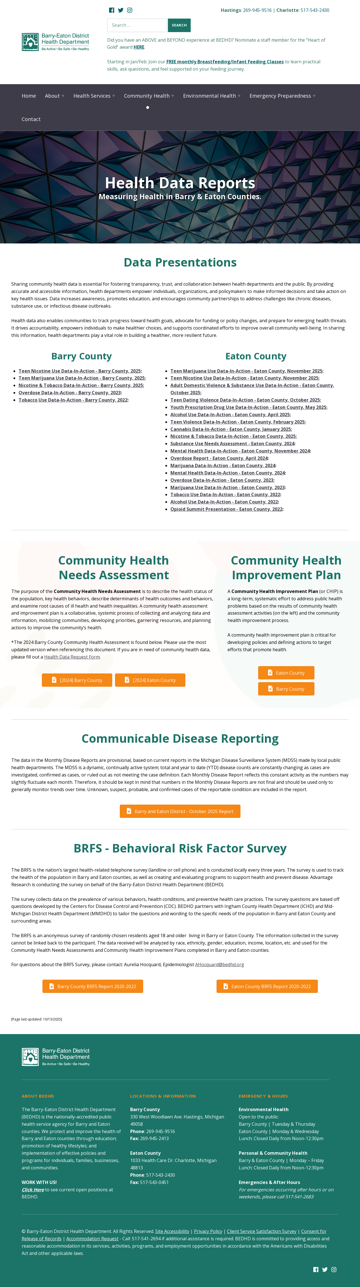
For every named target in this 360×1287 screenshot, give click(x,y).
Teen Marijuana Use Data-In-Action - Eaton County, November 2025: (246, 371)
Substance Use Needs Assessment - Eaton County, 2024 (232, 443)
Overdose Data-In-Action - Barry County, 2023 (70, 393)
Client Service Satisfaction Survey (261, 1231)
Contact (31, 119)
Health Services (92, 95)
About (52, 95)
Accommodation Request (92, 1238)
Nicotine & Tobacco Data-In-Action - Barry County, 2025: (81, 385)
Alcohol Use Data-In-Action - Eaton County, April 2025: (230, 414)
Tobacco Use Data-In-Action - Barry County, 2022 (73, 400)
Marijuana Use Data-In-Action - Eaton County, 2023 (227, 487)
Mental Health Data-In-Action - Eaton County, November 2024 (240, 451)
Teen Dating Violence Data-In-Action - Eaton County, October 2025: (245, 400)
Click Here (33, 1190)
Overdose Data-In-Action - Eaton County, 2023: (222, 480)
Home (29, 95)
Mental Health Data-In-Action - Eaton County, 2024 (227, 473)
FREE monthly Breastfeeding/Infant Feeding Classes (225, 62)
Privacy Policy (208, 1231)
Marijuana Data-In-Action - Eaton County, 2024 (222, 465)
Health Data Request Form (72, 657)
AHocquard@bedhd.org (219, 964)
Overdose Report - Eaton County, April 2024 (218, 458)
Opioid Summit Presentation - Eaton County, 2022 (226, 509)
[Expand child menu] (63, 95)
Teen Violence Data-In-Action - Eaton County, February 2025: (238, 422)
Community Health (147, 95)
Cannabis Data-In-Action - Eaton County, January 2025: (231, 429)
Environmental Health (209, 95)
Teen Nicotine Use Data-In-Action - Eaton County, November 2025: (245, 378)
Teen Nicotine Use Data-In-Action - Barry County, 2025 (80, 371)
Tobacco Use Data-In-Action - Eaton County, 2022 (225, 494)
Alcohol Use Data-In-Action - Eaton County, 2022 (224, 502)
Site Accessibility (172, 1231)
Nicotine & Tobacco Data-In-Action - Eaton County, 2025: (233, 436)
